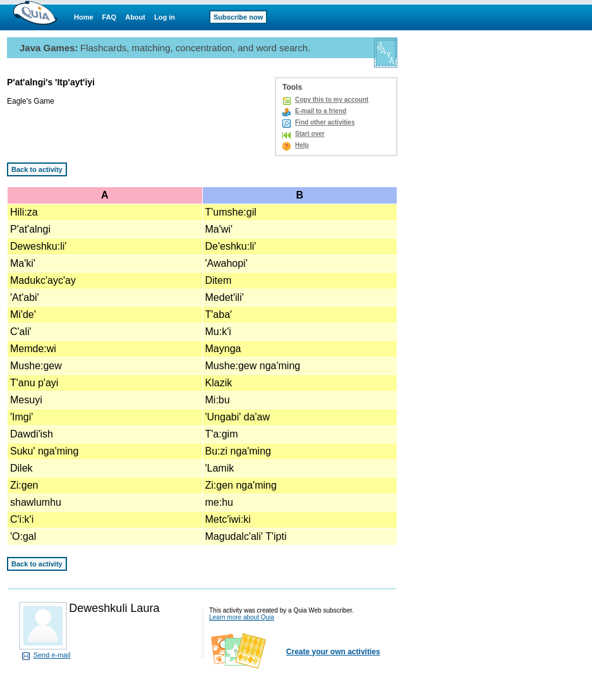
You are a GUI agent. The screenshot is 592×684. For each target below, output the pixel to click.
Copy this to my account (331, 99)
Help (302, 145)
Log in (164, 17)
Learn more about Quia (241, 617)
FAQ (109, 17)
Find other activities (324, 122)
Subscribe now (238, 17)
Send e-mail (52, 655)
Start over (310, 133)
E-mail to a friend (320, 110)
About (135, 17)
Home (84, 17)
